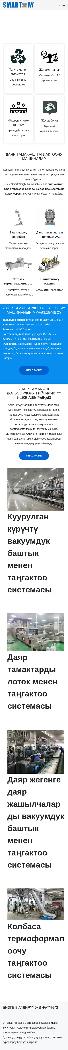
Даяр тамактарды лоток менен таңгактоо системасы (32, 682)
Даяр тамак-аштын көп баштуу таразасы (49, 235)
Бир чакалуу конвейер (18, 234)
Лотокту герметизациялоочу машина (18, 282)
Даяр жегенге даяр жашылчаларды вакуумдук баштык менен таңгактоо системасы (35, 822)
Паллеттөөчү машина (49, 281)
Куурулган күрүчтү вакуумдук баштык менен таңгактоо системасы (29, 553)
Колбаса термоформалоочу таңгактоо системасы (35, 951)
